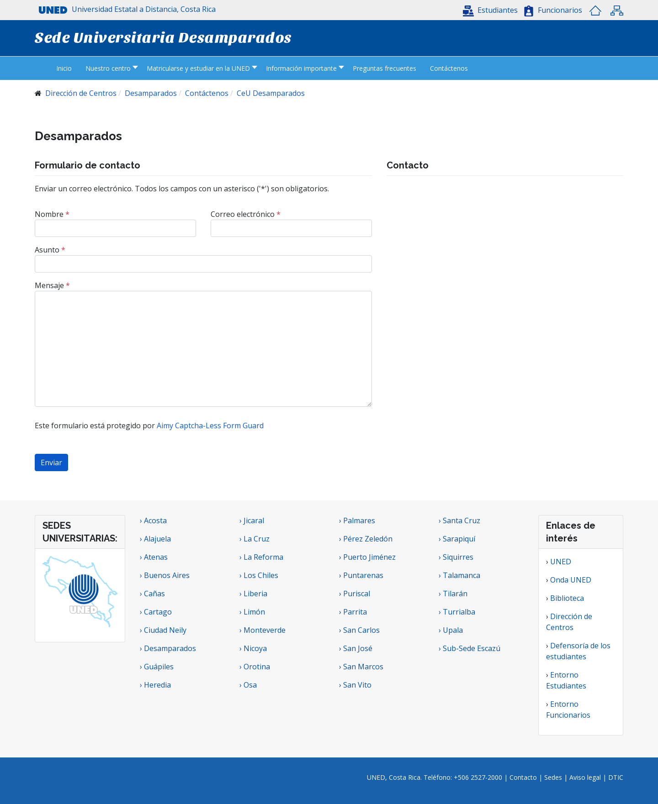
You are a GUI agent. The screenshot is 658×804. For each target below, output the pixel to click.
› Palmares (357, 520)
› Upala (451, 630)
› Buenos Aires (165, 575)
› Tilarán (453, 594)
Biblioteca (567, 598)
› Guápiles (157, 667)
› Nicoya (253, 648)
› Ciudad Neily (163, 630)
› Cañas (152, 594)
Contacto (524, 777)
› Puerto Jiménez (367, 557)
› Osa (248, 685)
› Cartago (156, 612)
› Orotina (254, 667)
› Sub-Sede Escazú (469, 648)
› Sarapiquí (458, 539)
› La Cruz (254, 539)
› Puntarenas (361, 575)
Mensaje (52, 285)
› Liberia (253, 594)
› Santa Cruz (459, 520)
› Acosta (153, 520)
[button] (490, 10)
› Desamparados (168, 648)
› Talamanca (459, 575)
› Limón (252, 612)
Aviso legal (585, 777)
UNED (560, 562)
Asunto (50, 249)
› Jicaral (251, 520)
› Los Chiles (258, 575)
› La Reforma (261, 557)
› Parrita (353, 612)
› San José (355, 648)
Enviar (51, 462)
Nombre (52, 214)
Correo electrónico (246, 214)
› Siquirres (456, 557)
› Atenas (154, 557)
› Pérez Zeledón (366, 539)
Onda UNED (570, 580)
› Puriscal (354, 594)
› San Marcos (361, 667)
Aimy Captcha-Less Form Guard (210, 425)
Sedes (554, 777)
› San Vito (355, 685)
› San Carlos (359, 630)
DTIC (615, 777)
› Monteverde (262, 630)
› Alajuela (155, 539)
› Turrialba (457, 612)
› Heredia (155, 685)
